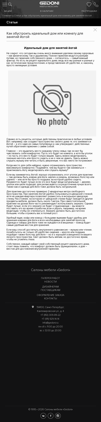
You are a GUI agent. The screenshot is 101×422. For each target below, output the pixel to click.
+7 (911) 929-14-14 (50, 318)
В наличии (46, 11)
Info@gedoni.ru (50, 322)
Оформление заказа (50, 295)
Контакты (50, 298)
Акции (8, 11)
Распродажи (89, 11)
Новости (50, 281)
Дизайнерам (50, 286)
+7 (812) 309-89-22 (51, 315)
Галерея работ (50, 278)
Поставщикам (50, 290)
